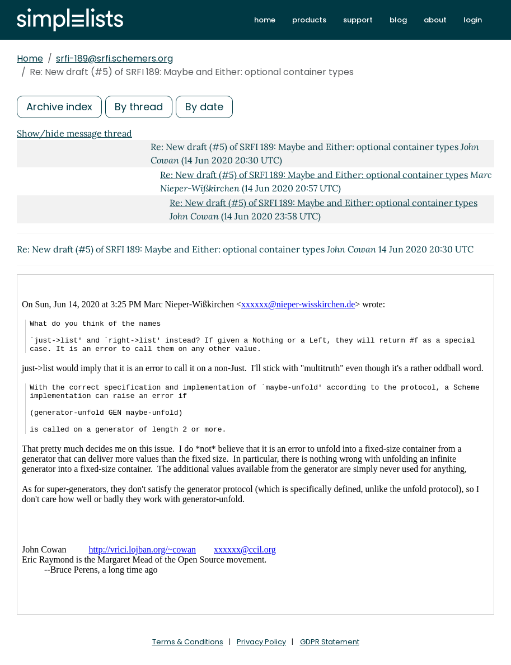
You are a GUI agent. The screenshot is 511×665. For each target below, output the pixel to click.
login (472, 20)
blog (398, 20)
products (309, 20)
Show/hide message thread (74, 133)
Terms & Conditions (187, 641)
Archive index (59, 107)
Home (30, 58)
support (358, 20)
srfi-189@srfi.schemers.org (114, 58)
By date (204, 107)
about (435, 20)
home (264, 20)
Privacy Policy (261, 641)
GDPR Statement (329, 641)
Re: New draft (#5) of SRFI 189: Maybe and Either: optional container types (314, 174)
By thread (139, 107)
